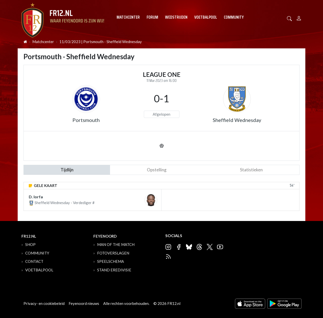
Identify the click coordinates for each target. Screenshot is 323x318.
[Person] (299, 17)
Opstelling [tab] (157, 169)
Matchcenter (128, 17)
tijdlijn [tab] (67, 169)
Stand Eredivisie (114, 270)
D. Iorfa (36, 196)
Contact (34, 261)
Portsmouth (86, 120)
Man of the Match (115, 244)
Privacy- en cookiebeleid (44, 303)
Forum (152, 17)
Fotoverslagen (113, 253)
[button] (289, 18)
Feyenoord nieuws (84, 303)
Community (234, 17)
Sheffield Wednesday (237, 120)
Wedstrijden (176, 17)
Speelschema (110, 261)
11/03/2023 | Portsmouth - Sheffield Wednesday (100, 41)
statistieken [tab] (251, 169)
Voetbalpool (205, 17)
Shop (30, 244)
